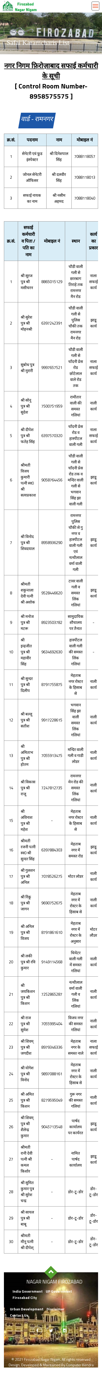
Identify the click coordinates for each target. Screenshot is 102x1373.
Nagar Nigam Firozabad (54, 1281)
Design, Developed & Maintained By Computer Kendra (51, 1365)
